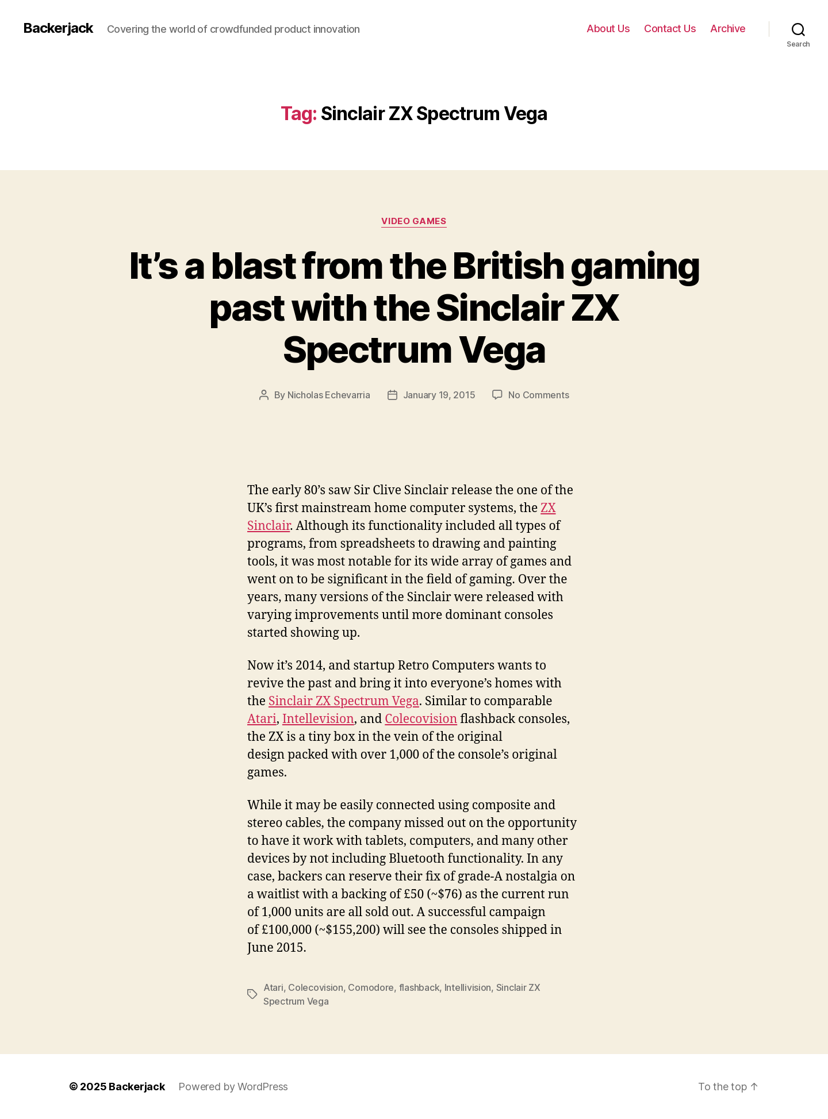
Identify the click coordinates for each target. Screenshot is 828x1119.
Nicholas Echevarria (329, 395)
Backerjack (58, 28)
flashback (419, 987)
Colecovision (421, 719)
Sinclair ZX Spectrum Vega (344, 701)
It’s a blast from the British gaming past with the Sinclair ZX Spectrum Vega (414, 307)
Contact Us (670, 28)
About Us (608, 28)
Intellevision (318, 719)
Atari (262, 719)
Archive (728, 28)
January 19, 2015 (439, 395)
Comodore (371, 987)
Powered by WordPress (233, 1086)
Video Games (413, 221)
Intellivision (468, 987)
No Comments (538, 395)
